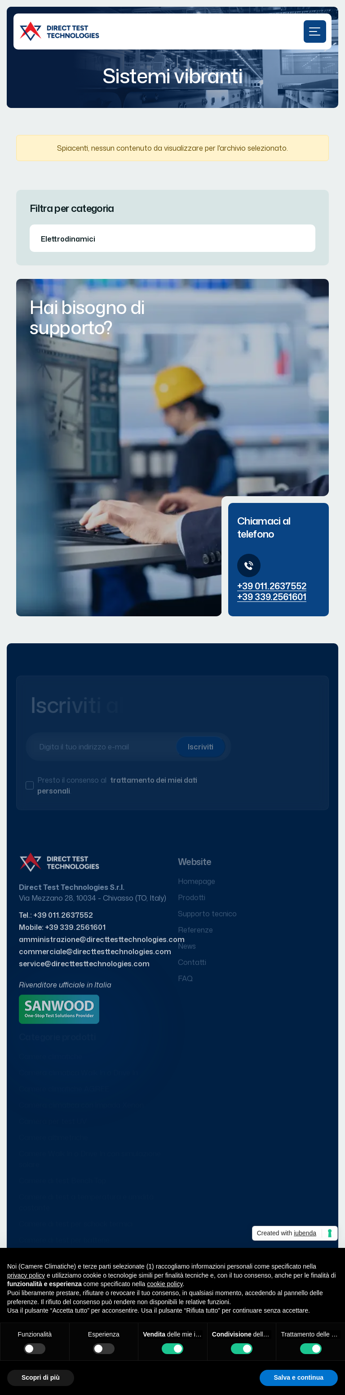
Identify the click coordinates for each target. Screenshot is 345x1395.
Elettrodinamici (68, 239)
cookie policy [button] (164, 1283)
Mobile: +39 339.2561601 (62, 932)
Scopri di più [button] (41, 1377)
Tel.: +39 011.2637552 (56, 919)
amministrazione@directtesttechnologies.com (102, 944)
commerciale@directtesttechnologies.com (95, 956)
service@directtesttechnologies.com (84, 968)
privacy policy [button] (26, 1275)
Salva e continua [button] (298, 1377)
